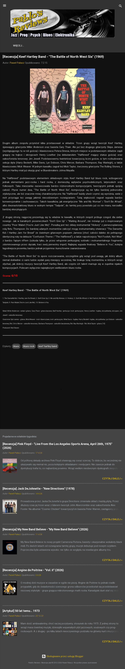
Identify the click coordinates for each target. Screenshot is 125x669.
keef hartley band (48, 346)
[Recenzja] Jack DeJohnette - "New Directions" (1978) (39, 489)
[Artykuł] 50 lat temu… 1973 (21, 611)
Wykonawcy (59, 45)
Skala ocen (81, 45)
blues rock (28, 346)
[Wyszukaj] (120, 7)
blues (16, 346)
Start (22, 45)
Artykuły (100, 45)
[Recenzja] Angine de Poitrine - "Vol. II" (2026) (33, 570)
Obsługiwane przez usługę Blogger (62, 656)
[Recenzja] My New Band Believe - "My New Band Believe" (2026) (45, 530)
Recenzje (38, 45)
